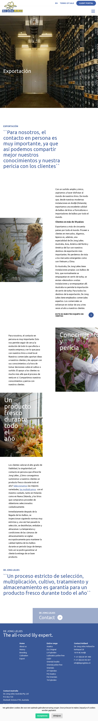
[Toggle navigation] (93, 11)
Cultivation (24, 656)
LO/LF (49, 659)
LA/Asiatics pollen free (56, 656)
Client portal (86, 3)
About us (23, 646)
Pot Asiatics (51, 674)
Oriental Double (53, 662)
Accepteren (42, 716)
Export (22, 659)
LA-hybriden (51, 653)
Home (22, 643)
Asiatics (50, 646)
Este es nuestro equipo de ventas (69, 315)
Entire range (52, 643)
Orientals (50, 668)
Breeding (23, 653)
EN (56, 3)
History (22, 650)
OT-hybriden (52, 671)
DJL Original (51, 650)
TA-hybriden (52, 680)
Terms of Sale (67, 3)
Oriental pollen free (54, 665)
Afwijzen (57, 716)
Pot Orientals (52, 677)
